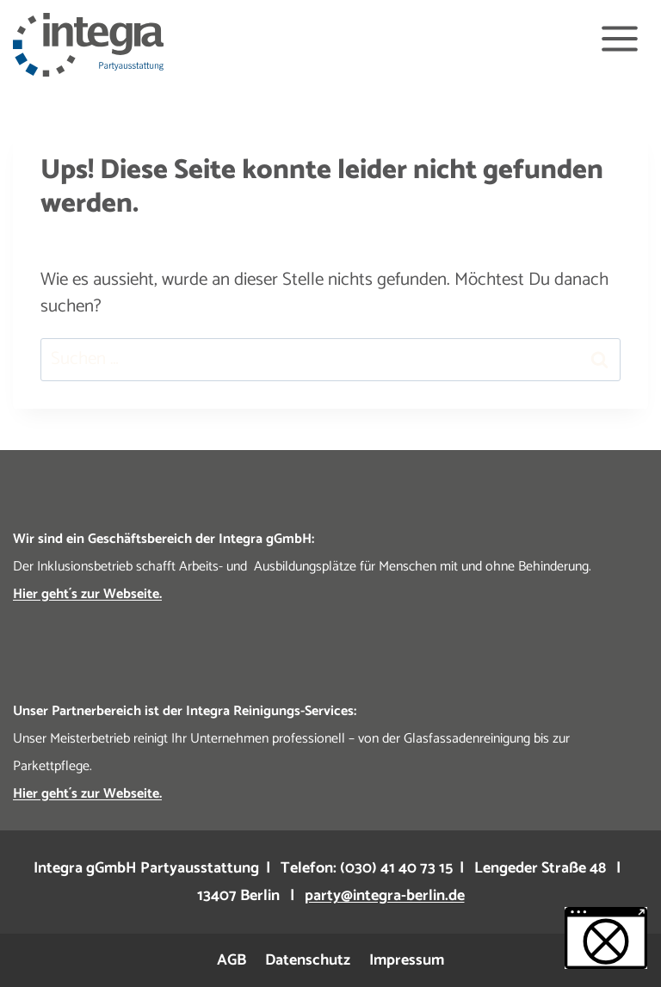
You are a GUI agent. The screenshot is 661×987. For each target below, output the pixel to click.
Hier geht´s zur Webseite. (87, 594)
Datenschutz (307, 960)
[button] (606, 938)
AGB (231, 960)
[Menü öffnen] (619, 38)
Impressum (406, 960)
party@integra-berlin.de (385, 896)
